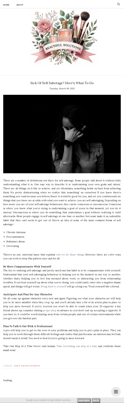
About (19, 5)
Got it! (96, 400)
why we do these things (70, 254)
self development (27, 365)
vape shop (51, 310)
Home (6, 5)
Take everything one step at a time (77, 346)
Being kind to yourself (53, 286)
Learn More (83, 400)
